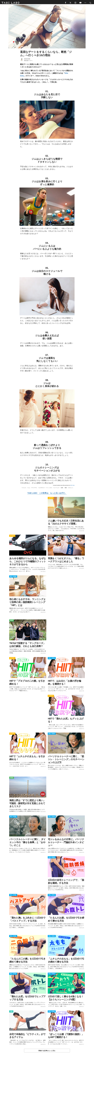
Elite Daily (72, 486)
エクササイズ (42, 488)
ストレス (24, 488)
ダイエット (71, 488)
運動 (66, 488)
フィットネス (49, 488)
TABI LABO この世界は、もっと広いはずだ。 (47, 494)
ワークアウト (34, 488)
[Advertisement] (47, 1087)
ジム (29, 488)
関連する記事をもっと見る (47, 1051)
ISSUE (11, 621)
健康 (62, 488)
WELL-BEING (13, 577)
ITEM (11, 1012)
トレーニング (56, 488)
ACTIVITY (51, 499)
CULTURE (51, 536)
